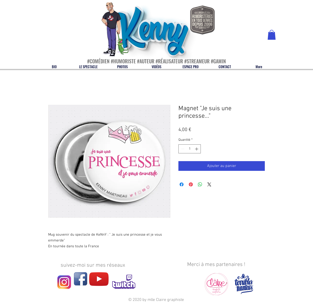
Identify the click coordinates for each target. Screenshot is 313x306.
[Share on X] (209, 184)
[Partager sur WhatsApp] (200, 184)
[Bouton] (110, 18)
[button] (271, 35)
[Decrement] (182, 149)
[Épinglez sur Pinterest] (191, 184)
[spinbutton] (189, 149)
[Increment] (197, 149)
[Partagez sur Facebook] (181, 184)
